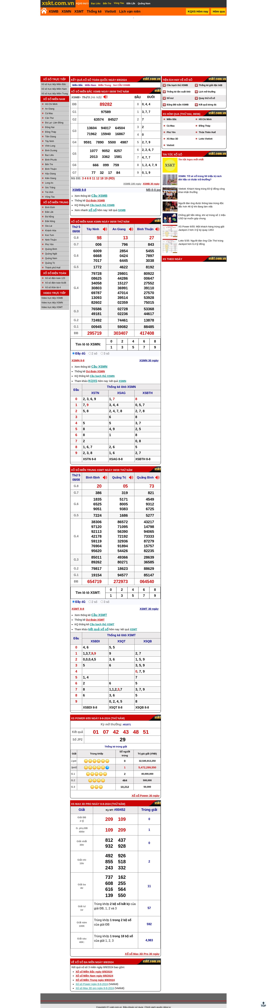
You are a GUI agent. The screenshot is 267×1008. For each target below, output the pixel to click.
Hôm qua (219, 11)
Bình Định (50, 202)
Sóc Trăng (50, 182)
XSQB (147, 636)
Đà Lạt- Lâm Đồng (54, 117)
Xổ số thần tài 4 (53, 282)
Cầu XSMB (99, 191)
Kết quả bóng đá (207, 99)
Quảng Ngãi (51, 248)
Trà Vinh (49, 187)
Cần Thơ (49, 113)
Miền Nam (90, 80)
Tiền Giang (50, 131)
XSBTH (148, 388)
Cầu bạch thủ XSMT (102, 619)
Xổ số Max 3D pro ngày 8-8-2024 (95, 983)
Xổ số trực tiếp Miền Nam (54, 84)
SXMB (122, 205)
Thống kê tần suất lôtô (178, 86)
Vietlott (170, 140)
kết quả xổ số (98, 624)
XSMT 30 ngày (149, 603)
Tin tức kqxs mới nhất (191, 154)
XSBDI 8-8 (90, 702)
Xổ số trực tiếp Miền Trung (54, 88)
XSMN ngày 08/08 (105, 216)
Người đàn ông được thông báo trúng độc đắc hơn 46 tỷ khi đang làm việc (201, 200)
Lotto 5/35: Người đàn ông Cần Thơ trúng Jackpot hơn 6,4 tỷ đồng (200, 237)
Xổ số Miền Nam (82, 216)
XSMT (79, 11)
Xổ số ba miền (85, 957)
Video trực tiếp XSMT (52, 302)
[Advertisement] (133, 43)
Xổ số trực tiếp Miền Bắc (53, 79)
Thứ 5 (86, 92)
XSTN (95, 388)
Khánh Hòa (50, 225)
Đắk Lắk (49, 207)
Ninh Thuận (51, 235)
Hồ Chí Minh (51, 99)
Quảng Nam (51, 253)
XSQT (121, 636)
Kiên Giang (50, 173)
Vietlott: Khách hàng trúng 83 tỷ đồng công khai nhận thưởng (201, 185)
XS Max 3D (172, 134)
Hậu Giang (50, 168)
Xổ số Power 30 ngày (145, 790)
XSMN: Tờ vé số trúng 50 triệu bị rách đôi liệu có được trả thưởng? (200, 173)
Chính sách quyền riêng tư (157, 1002)
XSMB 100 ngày (132, 178)
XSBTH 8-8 (143, 454)
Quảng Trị (50, 258)
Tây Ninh (49, 136)
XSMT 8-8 (78, 603)
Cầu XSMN (99, 361)
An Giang (49, 103)
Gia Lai (48, 221)
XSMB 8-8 (79, 184)
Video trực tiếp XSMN (52, 297)
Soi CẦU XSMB (121, 80)
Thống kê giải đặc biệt (210, 80)
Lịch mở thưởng (207, 86)
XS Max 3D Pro (81, 798)
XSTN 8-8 (89, 454)
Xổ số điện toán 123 (55, 273)
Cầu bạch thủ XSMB (102, 200)
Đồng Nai (49, 122)
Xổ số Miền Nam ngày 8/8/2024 (94, 970)
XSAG (121, 388)
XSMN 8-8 (78, 355)
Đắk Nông (50, 216)
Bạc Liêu (49, 150)
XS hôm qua (171, 108)
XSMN (66, 11)
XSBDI (95, 636)
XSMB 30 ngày (151, 178)
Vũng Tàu (50, 192)
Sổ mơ (170, 93)
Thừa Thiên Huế (207, 127)
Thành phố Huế (52, 262)
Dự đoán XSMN (95, 366)
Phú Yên (49, 239)
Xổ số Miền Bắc (81, 86)
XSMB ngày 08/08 (104, 86)
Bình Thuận (51, 164)
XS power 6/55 (81, 713)
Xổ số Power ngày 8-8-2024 (92, 979)
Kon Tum (49, 230)
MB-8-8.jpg (153, 184)
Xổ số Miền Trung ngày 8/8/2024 (95, 975)
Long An (49, 178)
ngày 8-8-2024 (100, 713)
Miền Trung (104, 80)
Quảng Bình (51, 244)
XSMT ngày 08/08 (108, 465)
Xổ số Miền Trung (83, 465)
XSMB (53, 11)
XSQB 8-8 (142, 702)
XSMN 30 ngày (149, 355)
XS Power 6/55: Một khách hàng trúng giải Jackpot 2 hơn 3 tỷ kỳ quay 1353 (201, 223)
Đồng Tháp (50, 127)
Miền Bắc (77, 80)
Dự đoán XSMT (95, 614)
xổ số (93, 205)
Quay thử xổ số (207, 93)
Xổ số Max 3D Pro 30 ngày (142, 948)
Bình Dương (51, 145)
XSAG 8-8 (116, 454)
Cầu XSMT (99, 610)
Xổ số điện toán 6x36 (55, 278)
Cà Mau (49, 108)
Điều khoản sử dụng (133, 1002)
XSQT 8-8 (115, 702)
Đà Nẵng (49, 211)
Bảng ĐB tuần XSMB (178, 99)
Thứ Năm (118, 713)
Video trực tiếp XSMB (52, 293)
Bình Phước (51, 154)
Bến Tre (49, 159)
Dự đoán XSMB (95, 195)
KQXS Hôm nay (198, 11)
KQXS (92, 376)
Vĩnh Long (50, 141)
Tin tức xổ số (172, 149)
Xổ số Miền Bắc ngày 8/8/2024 (94, 966)
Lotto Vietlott (205, 134)
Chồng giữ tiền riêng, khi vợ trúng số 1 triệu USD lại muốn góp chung (201, 212)
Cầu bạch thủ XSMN (102, 371)
